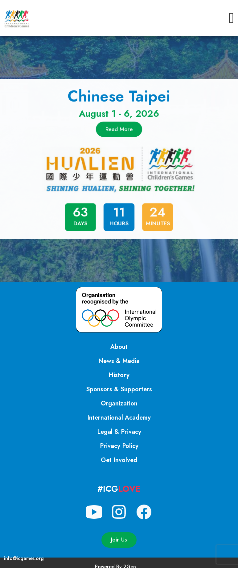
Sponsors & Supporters (119, 389)
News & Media (119, 361)
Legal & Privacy (119, 431)
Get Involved (119, 460)
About (119, 346)
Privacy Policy (119, 445)
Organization (119, 403)
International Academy (119, 417)
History (119, 375)
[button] (231, 18)
